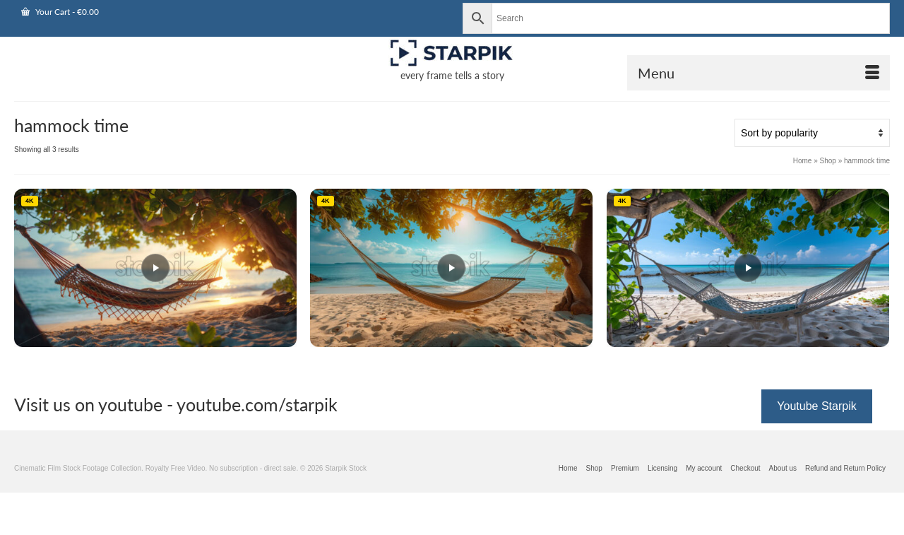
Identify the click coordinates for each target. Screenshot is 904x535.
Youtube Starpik (816, 406)
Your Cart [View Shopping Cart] (60, 11)
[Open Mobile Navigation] (758, 72)
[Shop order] (812, 133)
